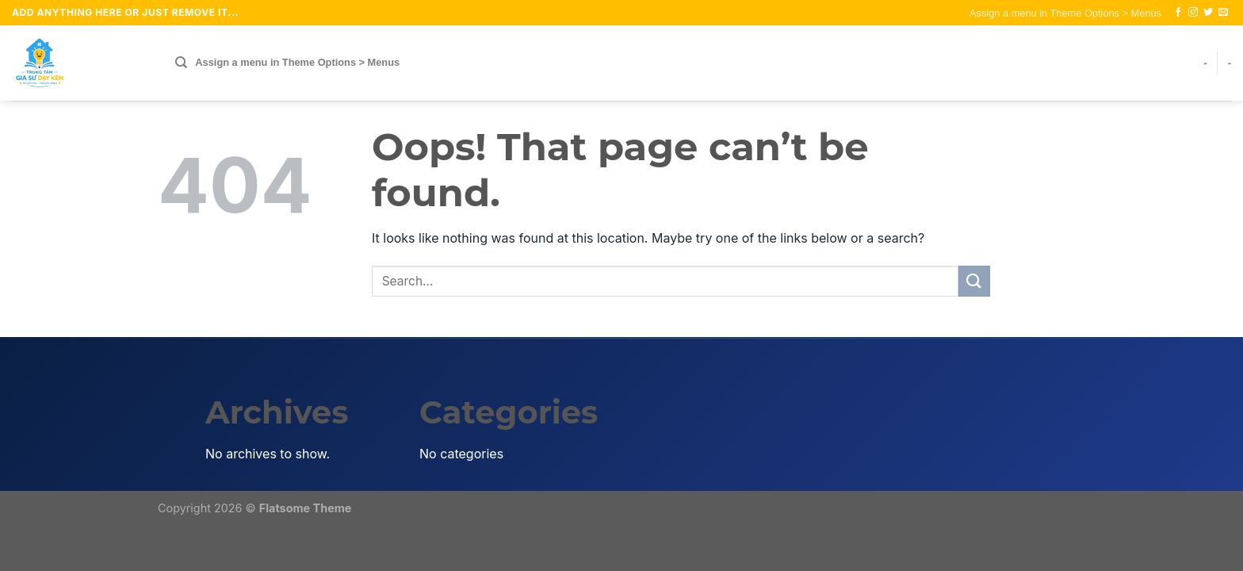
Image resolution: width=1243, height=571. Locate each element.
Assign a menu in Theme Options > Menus (1065, 13)
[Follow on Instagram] (1193, 12)
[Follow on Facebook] (1178, 12)
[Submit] (974, 281)
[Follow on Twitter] (1208, 12)
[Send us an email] (1223, 12)
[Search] (181, 63)
